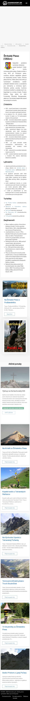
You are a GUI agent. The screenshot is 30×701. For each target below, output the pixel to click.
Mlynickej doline (10, 171)
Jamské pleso (21, 168)
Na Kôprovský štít (11, 212)
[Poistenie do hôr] (15, 336)
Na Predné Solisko (11, 202)
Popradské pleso (10, 170)
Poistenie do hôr (6, 696)
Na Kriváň (8, 210)
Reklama (25, 696)
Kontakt (15, 698)
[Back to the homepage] (12, 3)
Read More (9, 314)
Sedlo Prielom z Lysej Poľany (14, 672)
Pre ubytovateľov (17, 696)
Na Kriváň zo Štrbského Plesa (14, 448)
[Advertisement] (15, 25)
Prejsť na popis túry (10, 462)
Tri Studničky (9, 216)
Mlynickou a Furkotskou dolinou (16, 206)
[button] (26, 3)
